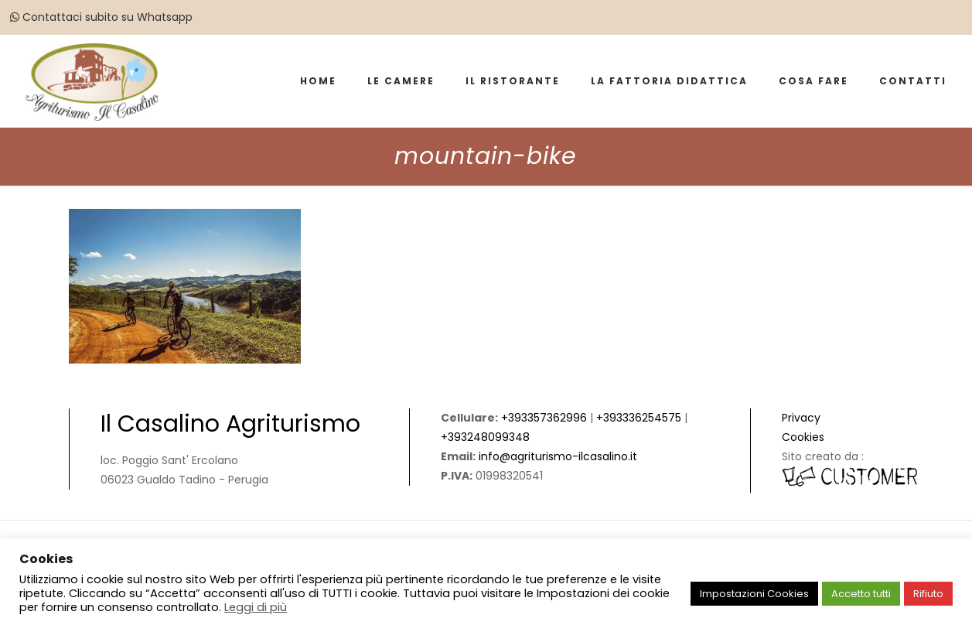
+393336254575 (638, 417)
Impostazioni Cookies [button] (754, 593)
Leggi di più (255, 607)
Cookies (803, 437)
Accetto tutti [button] (861, 593)
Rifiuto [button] (928, 593)
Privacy (801, 417)
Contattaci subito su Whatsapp (101, 17)
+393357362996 (544, 417)
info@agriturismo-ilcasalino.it (558, 456)
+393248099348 (485, 437)
